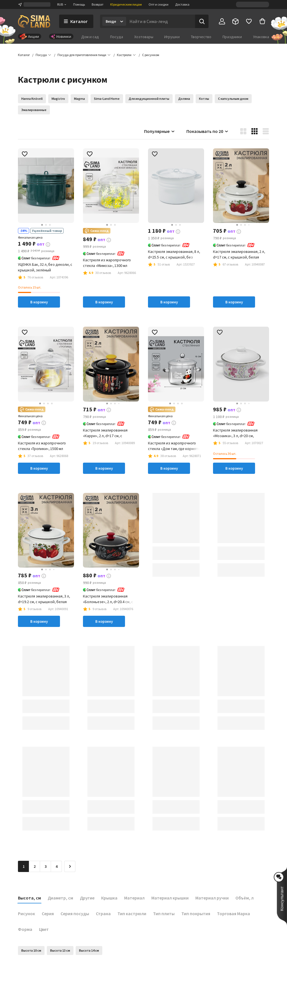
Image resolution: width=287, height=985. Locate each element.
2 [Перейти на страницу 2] (35, 866)
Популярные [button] (159, 131)
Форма (25, 929)
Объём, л (244, 898)
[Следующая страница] (69, 866)
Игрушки (172, 36)
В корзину (39, 302)
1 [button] (24, 866)
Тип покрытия (195, 913)
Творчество (201, 36)
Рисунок (26, 913)
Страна (103, 913)
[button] (150, 55)
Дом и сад (90, 36)
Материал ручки (212, 898)
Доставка (182, 4)
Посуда (116, 36)
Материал (134, 898)
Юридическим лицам (126, 4)
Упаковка (261, 36)
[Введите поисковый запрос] (160, 21)
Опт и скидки (158, 4)
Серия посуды (75, 913)
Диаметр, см (60, 898)
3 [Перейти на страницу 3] (46, 866)
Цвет (44, 929)
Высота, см (29, 898)
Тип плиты (164, 913)
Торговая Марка (233, 913)
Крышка (109, 898)
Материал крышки (170, 898)
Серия (48, 913)
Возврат (97, 4)
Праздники (232, 36)
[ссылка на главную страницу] (34, 21)
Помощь (79, 4)
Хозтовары (143, 36)
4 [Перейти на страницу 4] (56, 866)
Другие (87, 898)
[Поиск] (202, 21)
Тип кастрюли (131, 913)
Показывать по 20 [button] (207, 131)
